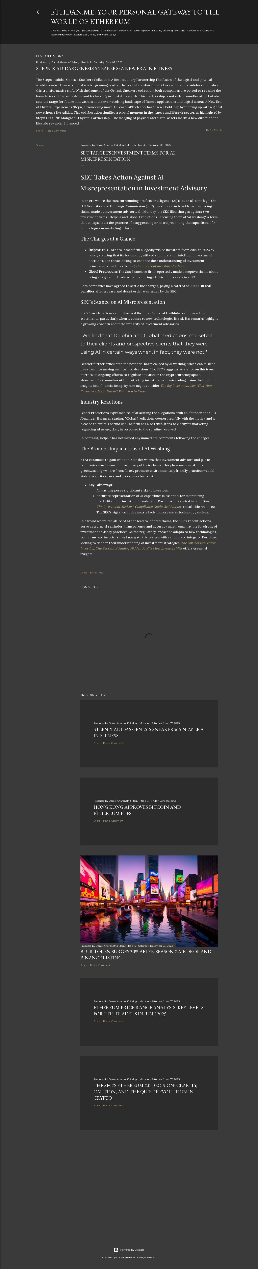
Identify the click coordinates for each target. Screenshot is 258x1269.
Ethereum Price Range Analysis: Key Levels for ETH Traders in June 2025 (149, 1010)
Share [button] (39, 130)
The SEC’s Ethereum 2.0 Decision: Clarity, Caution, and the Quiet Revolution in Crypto (145, 1091)
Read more (214, 129)
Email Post (96, 572)
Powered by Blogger (129, 1249)
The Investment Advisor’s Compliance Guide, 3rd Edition (139, 507)
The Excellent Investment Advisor (160, 266)
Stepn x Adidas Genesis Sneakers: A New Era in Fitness (104, 68)
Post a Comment (56, 130)
